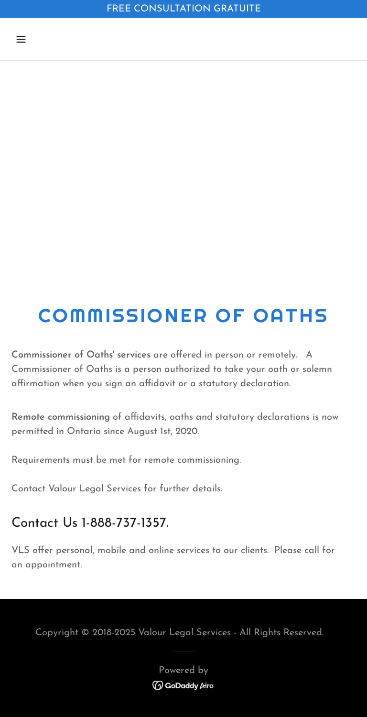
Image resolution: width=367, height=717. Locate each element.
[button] (50, 39)
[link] (183, 684)
